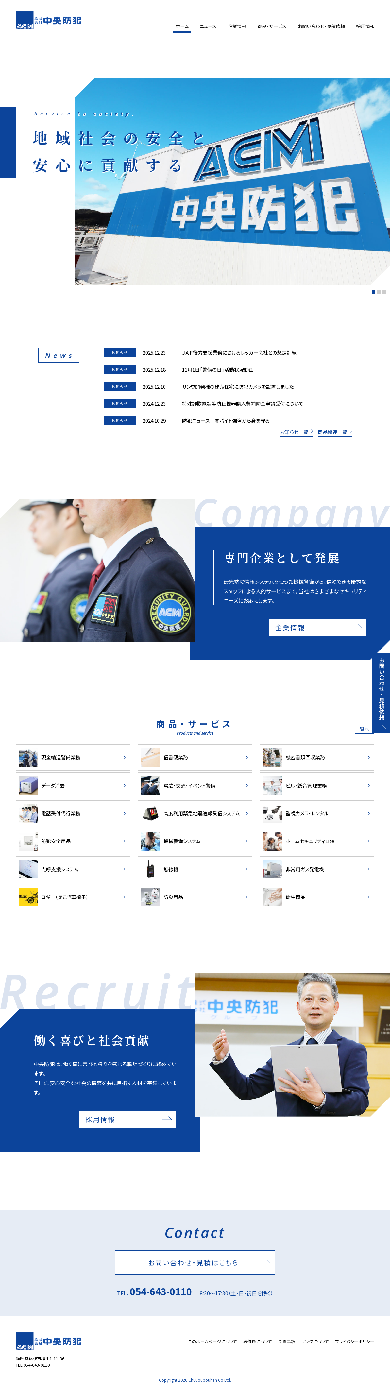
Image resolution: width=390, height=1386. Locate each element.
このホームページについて (212, 1341)
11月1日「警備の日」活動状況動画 (218, 369)
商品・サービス (271, 26)
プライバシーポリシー (354, 1341)
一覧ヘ (362, 729)
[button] (373, 292)
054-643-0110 (161, 1291)
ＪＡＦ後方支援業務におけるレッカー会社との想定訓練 (239, 352)
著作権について (257, 1341)
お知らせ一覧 (294, 432)
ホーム (179, 26)
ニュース (206, 26)
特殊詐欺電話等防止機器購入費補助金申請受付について (242, 403)
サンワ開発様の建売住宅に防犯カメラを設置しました (238, 386)
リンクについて (315, 1341)
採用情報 (365, 26)
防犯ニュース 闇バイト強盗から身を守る (226, 420)
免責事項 (286, 1341)
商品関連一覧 (332, 432)
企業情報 (236, 26)
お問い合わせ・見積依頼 (320, 26)
